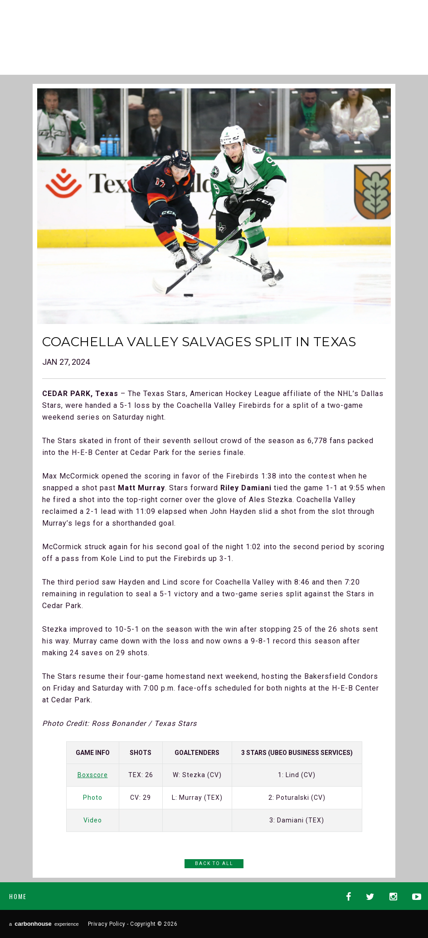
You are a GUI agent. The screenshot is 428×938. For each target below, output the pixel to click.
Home (18, 896)
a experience (44, 923)
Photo (92, 797)
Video (92, 820)
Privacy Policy (107, 924)
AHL (261, 33)
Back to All (214, 863)
